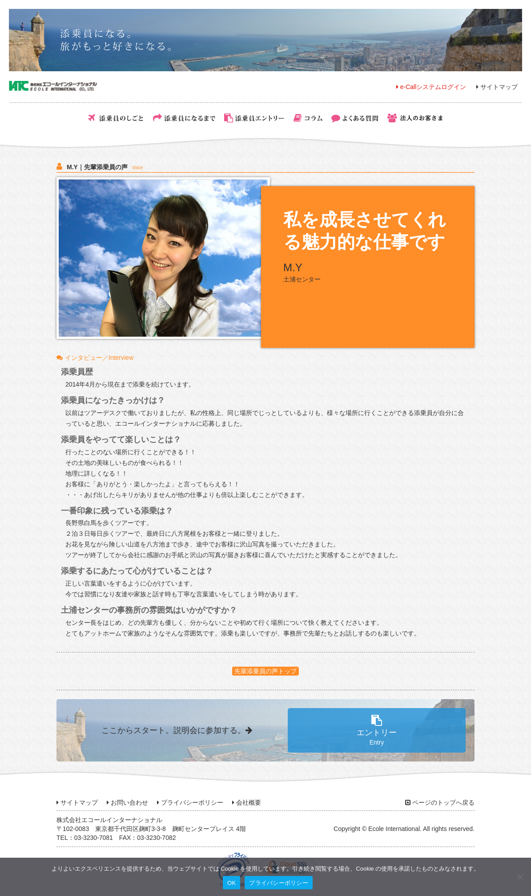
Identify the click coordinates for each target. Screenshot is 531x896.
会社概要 (246, 802)
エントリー (376, 730)
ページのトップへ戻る (440, 802)
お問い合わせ (127, 802)
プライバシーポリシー (190, 802)
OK (231, 883)
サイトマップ (497, 86)
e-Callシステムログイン (431, 86)
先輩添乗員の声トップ (265, 671)
